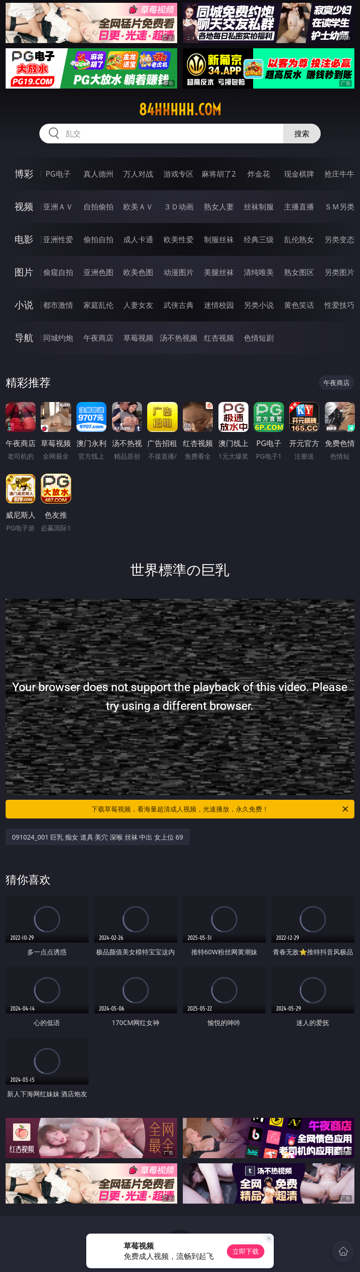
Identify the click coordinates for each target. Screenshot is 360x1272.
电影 (24, 239)
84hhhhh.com (180, 109)
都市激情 (58, 305)
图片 (24, 272)
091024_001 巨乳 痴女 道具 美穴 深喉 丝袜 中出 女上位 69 (97, 837)
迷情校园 (219, 305)
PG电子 (57, 174)
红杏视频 (219, 338)
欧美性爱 (179, 239)
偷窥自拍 (58, 272)
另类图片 (339, 272)
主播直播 (299, 206)
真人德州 (98, 174)
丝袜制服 (259, 206)
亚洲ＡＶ (58, 206)
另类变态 (339, 239)
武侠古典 (179, 305)
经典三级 (259, 239)
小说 (24, 304)
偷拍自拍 (98, 239)
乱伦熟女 (299, 239)
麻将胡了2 (219, 174)
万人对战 (138, 174)
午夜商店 (98, 338)
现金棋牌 (299, 174)
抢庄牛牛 (339, 174)
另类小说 (259, 305)
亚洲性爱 (58, 239)
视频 (24, 206)
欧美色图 (138, 272)
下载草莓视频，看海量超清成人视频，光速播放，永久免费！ (220, 809)
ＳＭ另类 (339, 206)
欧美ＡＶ (138, 206)
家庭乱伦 (98, 305)
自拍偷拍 (98, 206)
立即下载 (245, 1251)
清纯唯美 (259, 272)
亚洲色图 (98, 272)
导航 (24, 337)
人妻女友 (138, 305)
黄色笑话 (299, 305)
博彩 (24, 173)
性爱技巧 (339, 305)
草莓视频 (138, 338)
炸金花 (259, 174)
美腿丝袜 (219, 272)
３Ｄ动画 (179, 206)
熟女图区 (299, 272)
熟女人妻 (219, 206)
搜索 (301, 133)
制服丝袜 (219, 239)
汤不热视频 (178, 338)
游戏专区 (179, 174)
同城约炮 (58, 338)
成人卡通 (138, 239)
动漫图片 (179, 272)
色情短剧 (259, 338)
